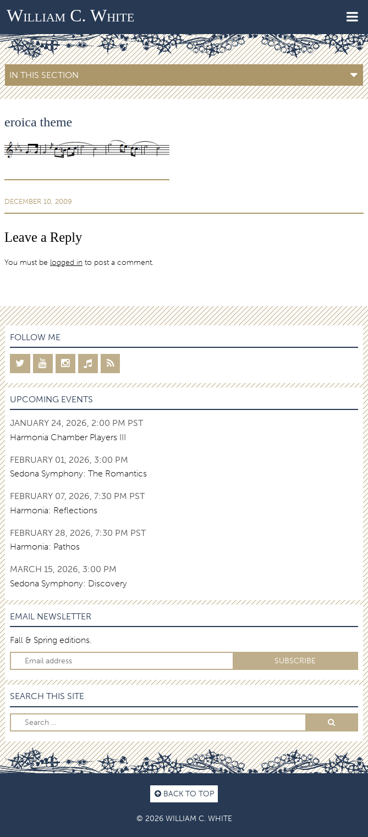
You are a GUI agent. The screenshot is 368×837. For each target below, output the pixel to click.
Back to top (184, 794)
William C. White (70, 15)
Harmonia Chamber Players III (68, 437)
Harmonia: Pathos (45, 546)
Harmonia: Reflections (53, 510)
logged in (66, 262)
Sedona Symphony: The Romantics (78, 473)
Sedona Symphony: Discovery (68, 583)
